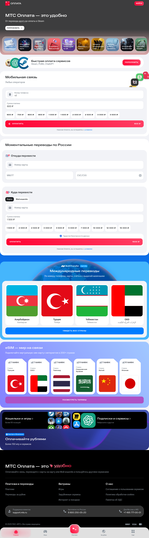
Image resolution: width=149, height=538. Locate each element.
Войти (139, 3)
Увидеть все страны (74, 330)
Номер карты (21, 164)
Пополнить (132, 62)
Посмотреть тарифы (74, 400)
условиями (88, 130)
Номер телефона (21, 93)
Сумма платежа (13, 103)
